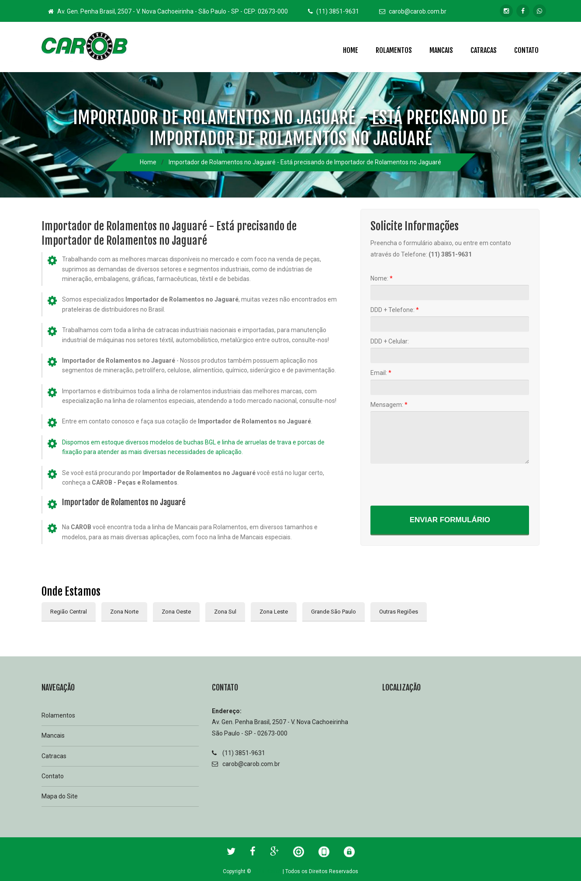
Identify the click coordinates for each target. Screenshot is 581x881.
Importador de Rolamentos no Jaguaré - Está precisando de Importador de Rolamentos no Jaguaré (305, 162)
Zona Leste (273, 611)
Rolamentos (394, 50)
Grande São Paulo (333, 611)
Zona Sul (225, 611)
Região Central (68, 611)
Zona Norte (124, 611)
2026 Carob (266, 871)
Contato (526, 50)
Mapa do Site (60, 796)
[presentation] (436, 484)
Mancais (441, 50)
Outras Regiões (398, 611)
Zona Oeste (176, 611)
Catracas (483, 50)
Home (350, 50)
